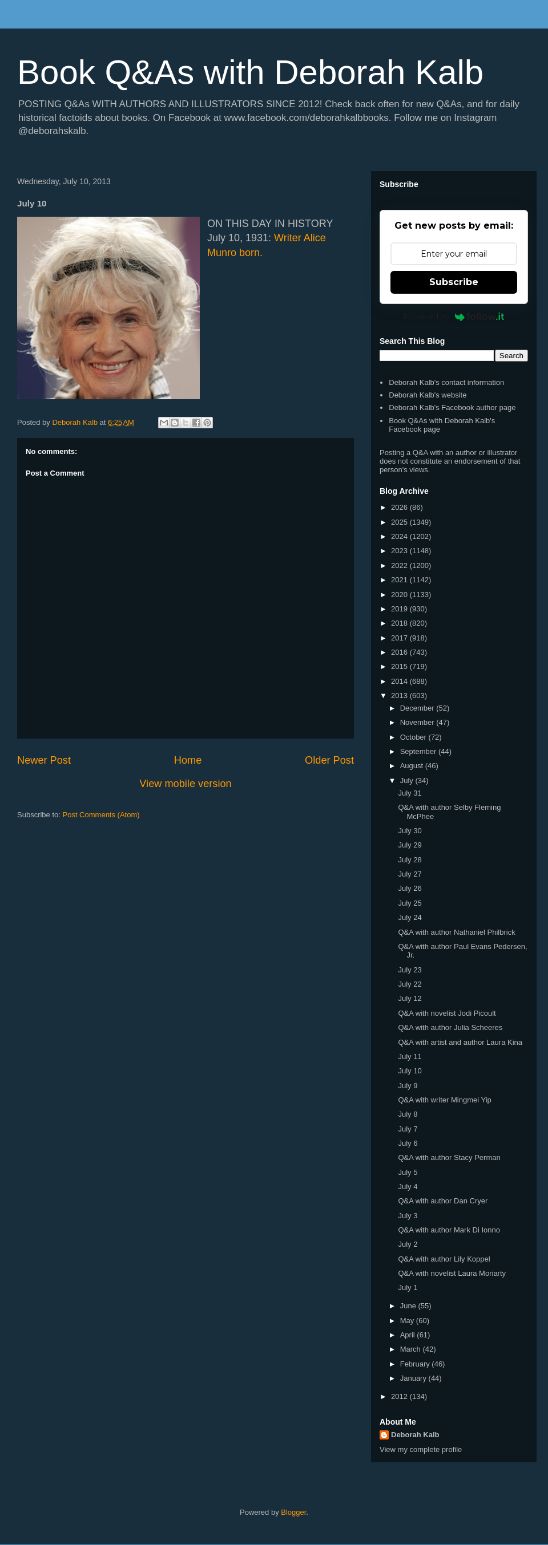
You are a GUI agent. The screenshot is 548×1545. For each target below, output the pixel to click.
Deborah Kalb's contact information (446, 382)
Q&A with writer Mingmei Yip (444, 1100)
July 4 (407, 1186)
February (416, 1364)
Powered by (454, 316)
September (419, 751)
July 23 (409, 970)
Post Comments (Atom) (101, 814)
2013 (400, 695)
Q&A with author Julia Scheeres (450, 1027)
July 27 (409, 874)
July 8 (407, 1114)
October (414, 737)
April (408, 1335)
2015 (400, 666)
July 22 (409, 984)
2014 (400, 681)
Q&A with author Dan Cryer (442, 1201)
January (414, 1378)
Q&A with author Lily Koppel (444, 1259)
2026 (400, 507)
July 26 (409, 888)
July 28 (409, 859)
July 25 (409, 903)
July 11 (409, 1056)
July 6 (407, 1143)
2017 (400, 638)
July (408, 780)
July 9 (407, 1085)
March (411, 1349)
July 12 (409, 998)
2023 (400, 550)
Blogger (293, 1512)
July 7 (407, 1129)
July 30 (409, 830)
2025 (400, 522)
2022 (400, 565)
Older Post (329, 760)
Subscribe (453, 282)
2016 (400, 652)
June (409, 1305)
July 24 (409, 917)
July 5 (407, 1172)
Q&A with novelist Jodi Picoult (446, 1013)
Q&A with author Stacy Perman (449, 1157)
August (412, 765)
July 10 (409, 1071)
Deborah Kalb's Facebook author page (452, 407)
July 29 (409, 845)
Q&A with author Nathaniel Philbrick (456, 932)
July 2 (407, 1244)
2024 (400, 536)
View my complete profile (421, 1449)
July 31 (409, 793)
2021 (400, 579)
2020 (400, 594)
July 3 (407, 1215)
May (408, 1320)
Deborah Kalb (415, 1434)
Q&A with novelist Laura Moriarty (452, 1273)
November (418, 722)
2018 (400, 623)
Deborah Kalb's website (427, 395)
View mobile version (185, 783)
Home (188, 760)
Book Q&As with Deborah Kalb (250, 72)
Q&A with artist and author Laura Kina (460, 1042)
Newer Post (44, 760)
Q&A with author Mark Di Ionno (448, 1230)
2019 (400, 609)
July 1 (407, 1287)
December (418, 708)
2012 (400, 1396)
